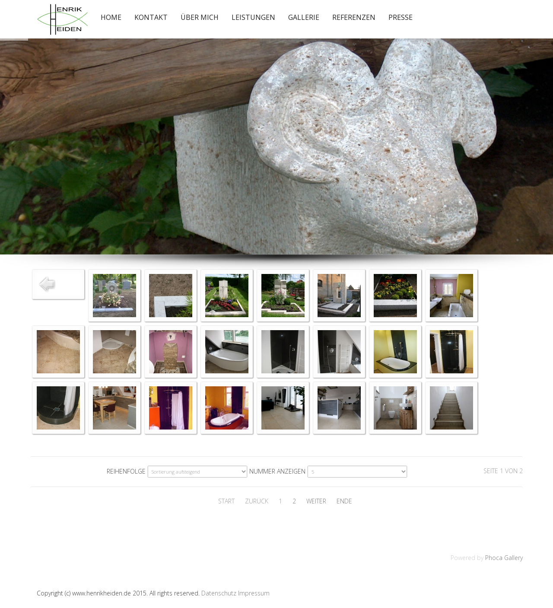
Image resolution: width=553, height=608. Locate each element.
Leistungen (253, 17)
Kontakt (151, 17)
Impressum (254, 593)
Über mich (200, 17)
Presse (400, 17)
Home (111, 17)
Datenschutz (218, 593)
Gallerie (303, 17)
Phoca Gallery (504, 558)
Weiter (316, 501)
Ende (344, 501)
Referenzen (353, 17)
